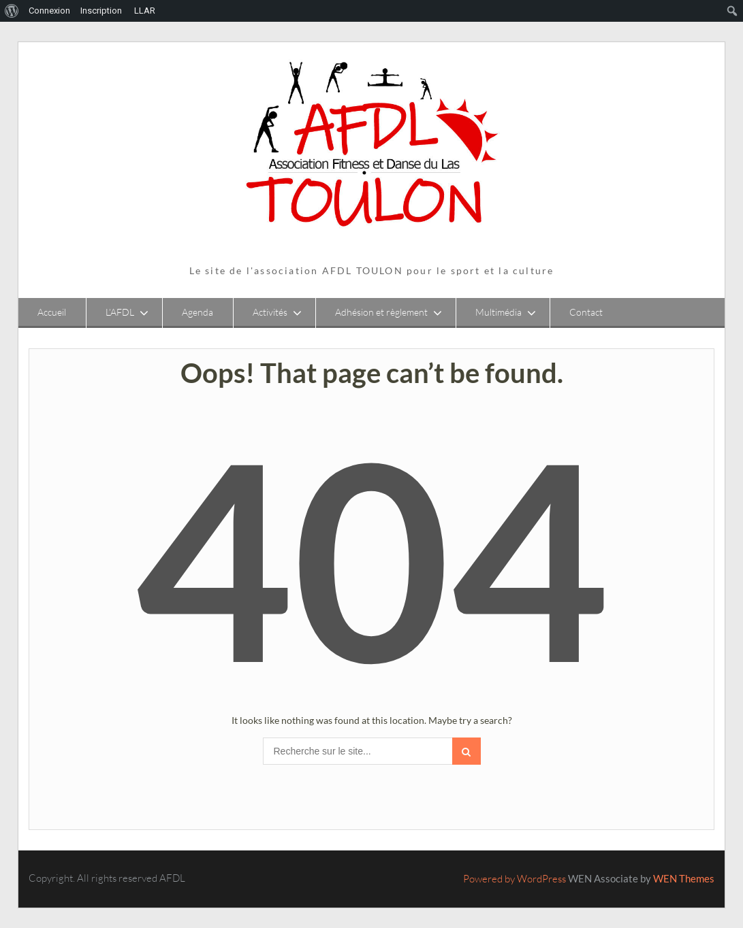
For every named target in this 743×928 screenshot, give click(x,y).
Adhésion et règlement (381, 312)
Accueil (51, 312)
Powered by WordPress (514, 878)
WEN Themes (683, 878)
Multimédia (498, 312)
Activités (270, 312)
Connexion (49, 10)
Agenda (197, 312)
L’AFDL (120, 312)
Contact (586, 312)
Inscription (101, 10)
